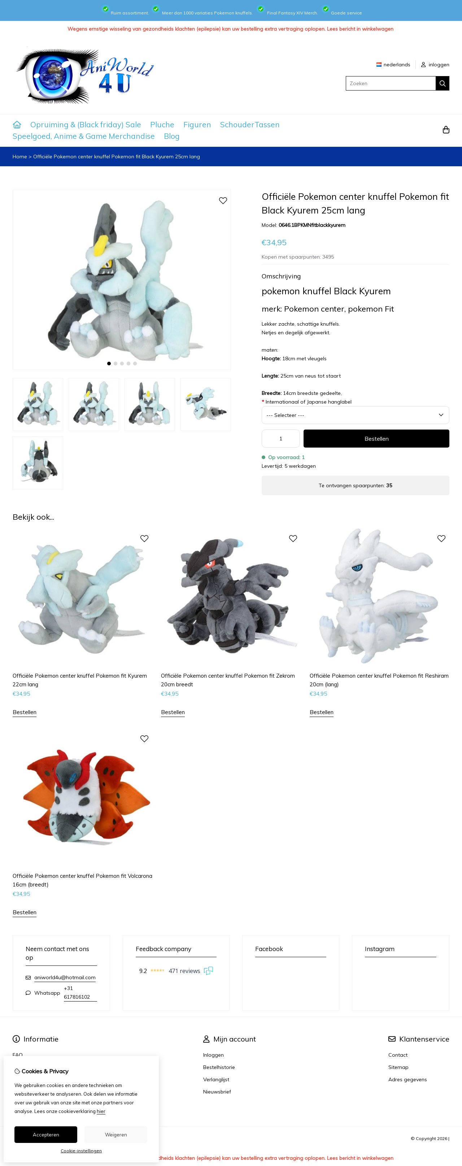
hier (101, 1111)
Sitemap (398, 1067)
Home (20, 156)
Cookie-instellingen (81, 1150)
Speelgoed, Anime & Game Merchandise (84, 136)
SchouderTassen (250, 124)
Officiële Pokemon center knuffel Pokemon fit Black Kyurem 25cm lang (116, 156)
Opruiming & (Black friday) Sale (85, 124)
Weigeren (116, 1135)
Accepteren (46, 1135)
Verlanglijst (216, 1079)
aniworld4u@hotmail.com (65, 977)
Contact (397, 1055)
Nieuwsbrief (217, 1091)
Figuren (197, 124)
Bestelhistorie (219, 1067)
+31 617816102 (77, 992)
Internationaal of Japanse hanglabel (307, 402)
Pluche (162, 124)
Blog (172, 136)
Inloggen (213, 1055)
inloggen (435, 64)
